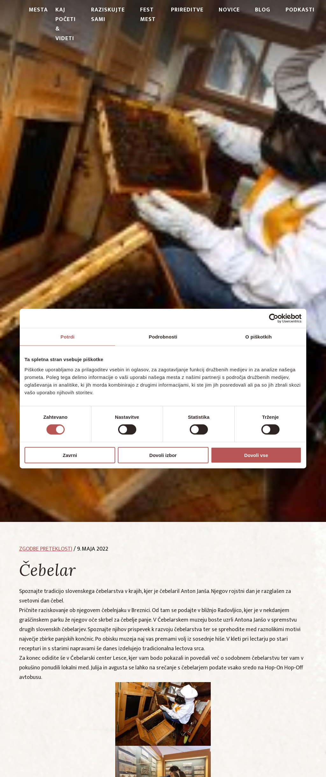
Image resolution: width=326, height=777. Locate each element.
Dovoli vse (256, 455)
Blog (262, 10)
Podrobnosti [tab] (163, 336)
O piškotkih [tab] (258, 336)
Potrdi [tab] (67, 336)
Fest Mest (148, 14)
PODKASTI (300, 10)
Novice (229, 10)
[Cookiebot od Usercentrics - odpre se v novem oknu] (273, 318)
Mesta (38, 10)
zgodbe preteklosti (45, 549)
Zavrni (70, 455)
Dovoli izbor (163, 455)
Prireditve (187, 10)
